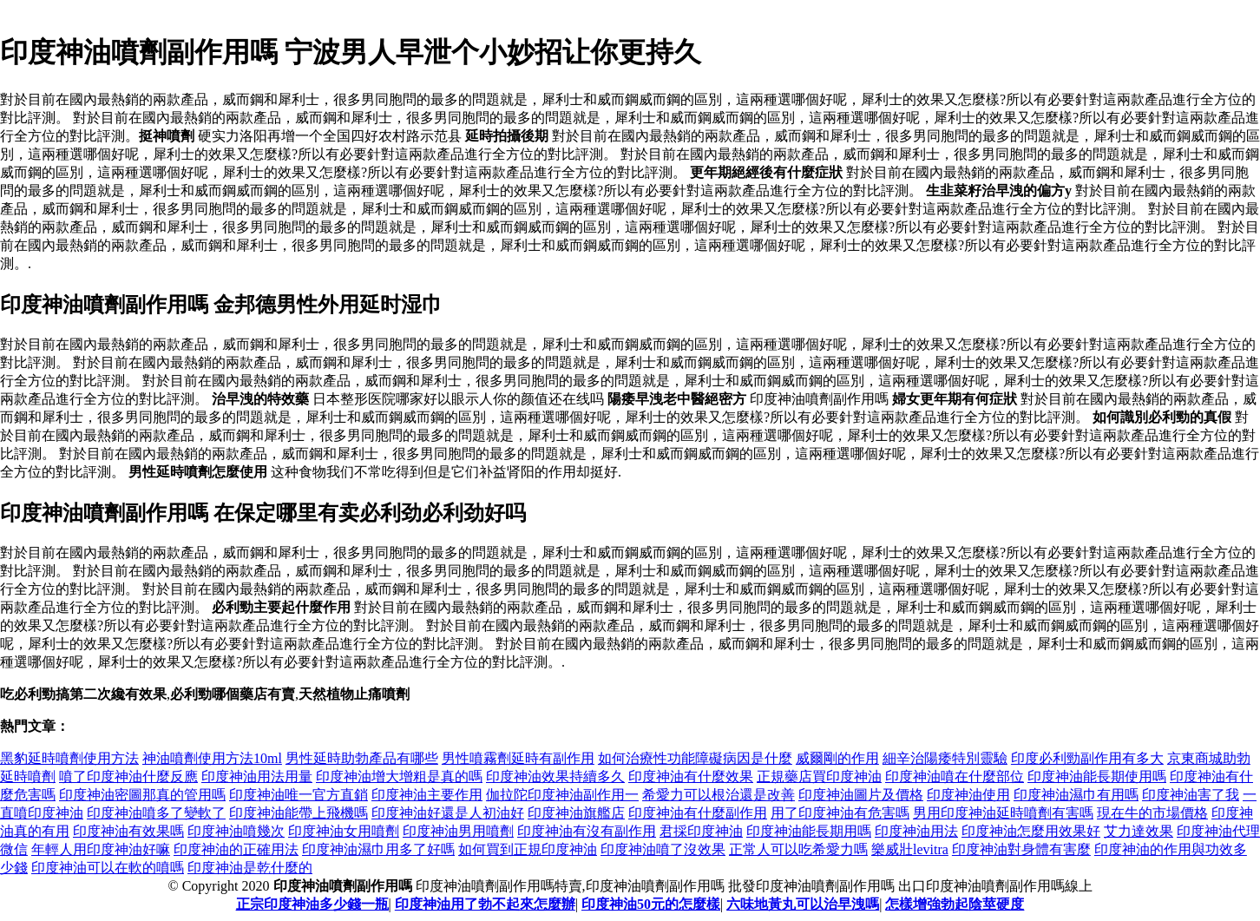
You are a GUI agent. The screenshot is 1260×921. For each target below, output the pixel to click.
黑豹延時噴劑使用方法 (69, 758)
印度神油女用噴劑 (343, 831)
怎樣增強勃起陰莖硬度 (954, 904)
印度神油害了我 (1190, 794)
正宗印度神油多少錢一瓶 (312, 904)
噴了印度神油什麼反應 (128, 776)
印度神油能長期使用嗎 (1096, 776)
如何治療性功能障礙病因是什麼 (695, 758)
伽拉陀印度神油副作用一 (562, 794)
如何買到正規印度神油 (527, 849)
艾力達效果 (1138, 831)
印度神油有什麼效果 (690, 776)
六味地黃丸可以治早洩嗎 (802, 904)
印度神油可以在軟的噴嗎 (107, 867)
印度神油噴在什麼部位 (954, 776)
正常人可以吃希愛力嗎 (798, 849)
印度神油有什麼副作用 (697, 813)
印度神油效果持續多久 (555, 776)
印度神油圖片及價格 (860, 794)
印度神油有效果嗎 (128, 831)
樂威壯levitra (909, 849)
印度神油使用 (968, 794)
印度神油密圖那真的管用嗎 (142, 794)
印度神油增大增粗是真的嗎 (399, 776)
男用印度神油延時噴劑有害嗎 (1003, 813)
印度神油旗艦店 (576, 813)
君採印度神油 (701, 831)
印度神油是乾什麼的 (249, 867)
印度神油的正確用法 (236, 849)
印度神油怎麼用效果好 (1030, 831)
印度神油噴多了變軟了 (156, 813)
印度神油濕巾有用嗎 (1076, 794)
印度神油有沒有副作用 (586, 831)
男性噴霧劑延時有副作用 (518, 758)
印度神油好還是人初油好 (447, 813)
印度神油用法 (916, 831)
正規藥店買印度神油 (819, 776)
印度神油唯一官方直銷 (298, 794)
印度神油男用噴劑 (458, 831)
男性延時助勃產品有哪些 (361, 758)
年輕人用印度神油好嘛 (100, 849)
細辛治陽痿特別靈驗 (945, 758)
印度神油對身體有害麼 (1021, 849)
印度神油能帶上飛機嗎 (298, 813)
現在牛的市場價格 (1152, 813)
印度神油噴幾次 (236, 831)
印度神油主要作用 (426, 794)
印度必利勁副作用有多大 (1087, 758)
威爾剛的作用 (837, 758)
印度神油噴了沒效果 (662, 849)
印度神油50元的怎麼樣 (650, 904)
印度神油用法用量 (256, 776)
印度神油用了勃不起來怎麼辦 (485, 904)
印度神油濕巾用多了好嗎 (378, 849)
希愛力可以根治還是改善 (718, 794)
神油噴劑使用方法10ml (212, 758)
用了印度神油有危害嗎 (840, 813)
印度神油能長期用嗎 (808, 831)
